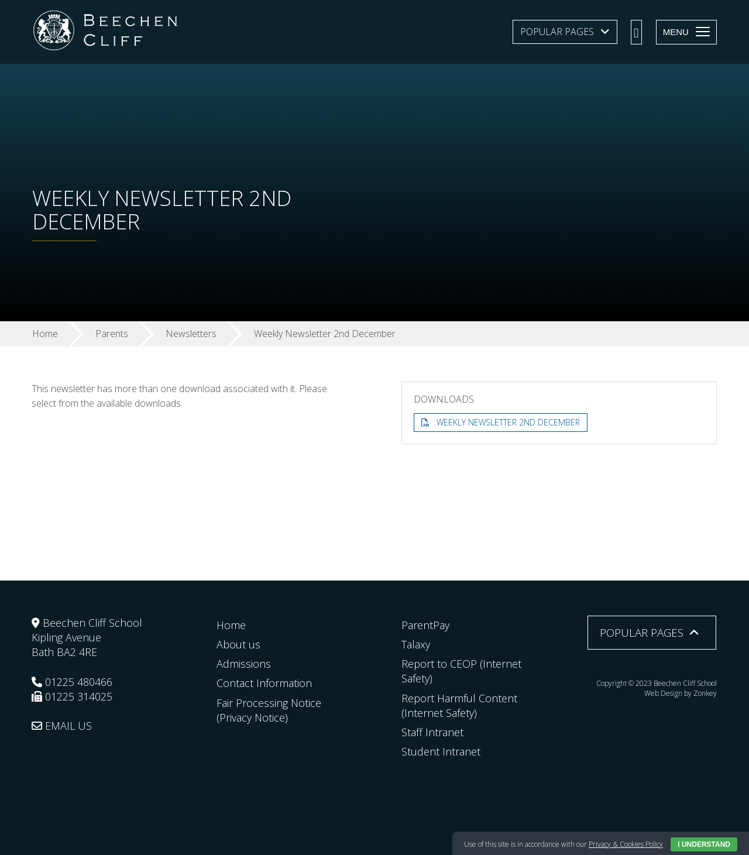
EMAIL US (62, 726)
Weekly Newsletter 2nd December (508, 422)
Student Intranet (440, 751)
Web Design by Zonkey (680, 693)
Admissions (244, 664)
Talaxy (415, 644)
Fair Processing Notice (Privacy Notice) (269, 710)
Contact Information (264, 683)
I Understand (704, 844)
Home (231, 625)
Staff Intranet (432, 732)
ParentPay (425, 625)
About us (238, 644)
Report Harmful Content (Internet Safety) (459, 705)
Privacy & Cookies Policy (626, 844)
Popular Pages (557, 31)
